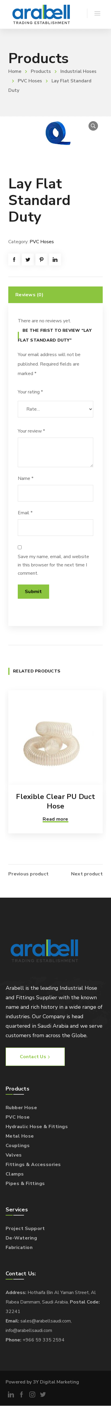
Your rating (30, 392)
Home (14, 71)
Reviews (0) (29, 295)
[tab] (55, 294)
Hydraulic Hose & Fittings (37, 1126)
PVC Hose (18, 1117)
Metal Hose (20, 1136)
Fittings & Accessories (33, 1164)
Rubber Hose (21, 1107)
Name (25, 478)
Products (41, 71)
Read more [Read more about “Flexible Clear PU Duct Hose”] (55, 819)
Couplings (18, 1145)
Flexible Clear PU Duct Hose (55, 801)
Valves (14, 1155)
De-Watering (21, 1238)
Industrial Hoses (78, 71)
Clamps (15, 1174)
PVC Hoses (30, 81)
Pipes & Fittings (25, 1183)
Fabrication (19, 1247)
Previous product (28, 874)
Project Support (25, 1228)
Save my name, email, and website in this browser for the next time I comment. (53, 565)
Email (25, 513)
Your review (31, 431)
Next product (87, 874)
